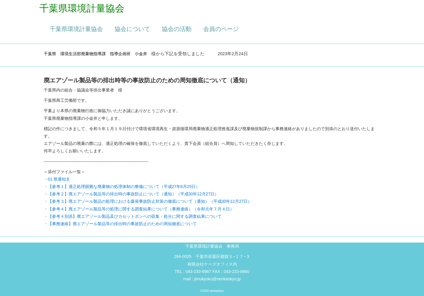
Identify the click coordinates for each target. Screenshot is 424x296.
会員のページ (221, 29)
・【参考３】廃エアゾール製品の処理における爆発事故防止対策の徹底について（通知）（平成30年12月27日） (148, 201)
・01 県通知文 (57, 179)
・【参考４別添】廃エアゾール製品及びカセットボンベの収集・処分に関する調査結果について (133, 216)
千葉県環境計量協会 (76, 29)
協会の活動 (176, 29)
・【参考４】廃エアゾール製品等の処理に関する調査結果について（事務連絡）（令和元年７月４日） (139, 209)
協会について (132, 29)
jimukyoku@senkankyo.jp (217, 279)
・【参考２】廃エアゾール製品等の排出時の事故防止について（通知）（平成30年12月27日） (131, 194)
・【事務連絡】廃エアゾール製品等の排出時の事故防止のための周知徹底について (120, 223)
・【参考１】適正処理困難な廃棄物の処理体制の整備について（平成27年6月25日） (122, 186)
